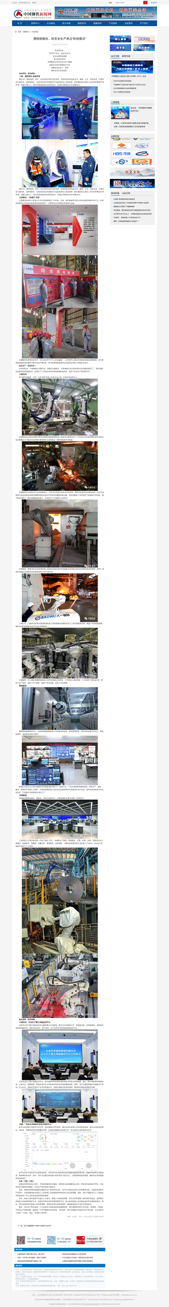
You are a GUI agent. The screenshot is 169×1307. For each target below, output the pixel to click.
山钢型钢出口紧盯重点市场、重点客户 (31, 1254)
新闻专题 (126, 56)
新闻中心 (35, 23)
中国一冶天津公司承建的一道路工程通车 (31, 1257)
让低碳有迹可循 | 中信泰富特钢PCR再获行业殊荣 (131, 203)
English (154, 3)
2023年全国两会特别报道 (122, 81)
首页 (19, 32)
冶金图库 (128, 23)
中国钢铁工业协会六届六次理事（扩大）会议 (129, 76)
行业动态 (35, 32)
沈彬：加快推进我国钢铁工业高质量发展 (129, 127)
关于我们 (144, 23)
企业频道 (51, 23)
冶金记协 (126, 193)
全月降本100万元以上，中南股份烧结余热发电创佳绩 (133, 214)
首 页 (19, 23)
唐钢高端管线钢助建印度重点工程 (29, 1261)
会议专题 (115, 56)
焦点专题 (66, 23)
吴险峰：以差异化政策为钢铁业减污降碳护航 (131, 123)
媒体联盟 (115, 193)
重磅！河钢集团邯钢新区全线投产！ (126, 221)
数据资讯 (82, 23)
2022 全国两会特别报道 (121, 92)
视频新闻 (97, 23)
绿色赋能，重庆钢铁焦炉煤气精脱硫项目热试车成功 (132, 210)
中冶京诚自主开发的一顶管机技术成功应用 (77, 1257)
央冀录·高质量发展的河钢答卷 (124, 199)
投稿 (110, 3)
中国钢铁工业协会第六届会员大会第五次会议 (129, 85)
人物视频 (115, 102)
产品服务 (113, 23)
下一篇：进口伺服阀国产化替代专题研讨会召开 (34, 1226)
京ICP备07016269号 (92, 1304)
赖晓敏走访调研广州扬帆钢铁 (124, 206)
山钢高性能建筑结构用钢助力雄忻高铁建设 (77, 1261)
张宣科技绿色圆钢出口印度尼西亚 (74, 1254)
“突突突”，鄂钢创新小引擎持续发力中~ (127, 217)
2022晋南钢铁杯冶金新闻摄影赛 (124, 88)
